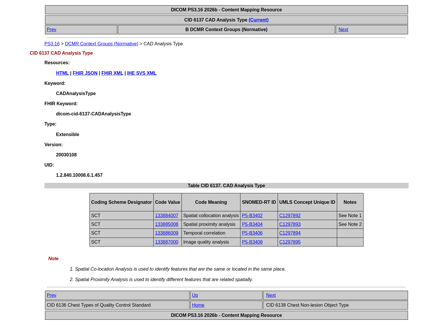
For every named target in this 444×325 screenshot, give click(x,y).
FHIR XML (112, 73)
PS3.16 (52, 43)
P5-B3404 (252, 224)
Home (198, 305)
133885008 (166, 224)
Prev (51, 29)
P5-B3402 (252, 215)
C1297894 (290, 233)
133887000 (166, 242)
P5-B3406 (252, 233)
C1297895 (290, 242)
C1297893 (290, 224)
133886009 (166, 233)
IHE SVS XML (142, 73)
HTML (62, 73)
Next (343, 29)
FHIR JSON (85, 73)
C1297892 (290, 215)
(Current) (258, 19)
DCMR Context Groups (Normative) (102, 43)
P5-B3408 (252, 242)
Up (195, 295)
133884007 (166, 215)
